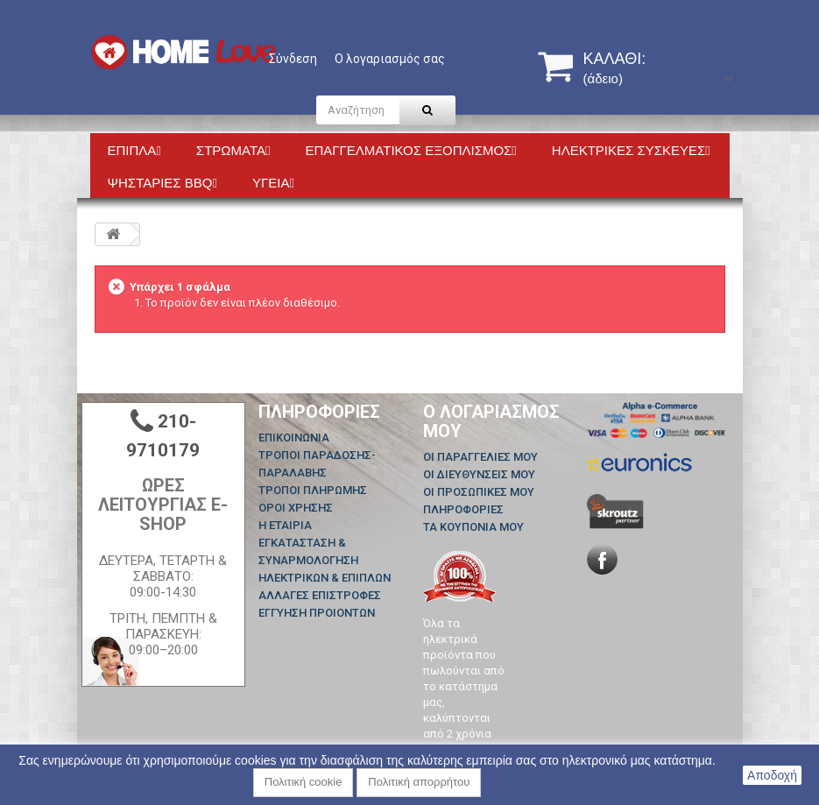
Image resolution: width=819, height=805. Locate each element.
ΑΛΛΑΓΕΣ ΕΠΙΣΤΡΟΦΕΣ (319, 595)
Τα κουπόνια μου (473, 526)
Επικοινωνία (293, 437)
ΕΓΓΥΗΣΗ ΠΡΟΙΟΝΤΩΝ (316, 612)
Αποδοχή (772, 775)
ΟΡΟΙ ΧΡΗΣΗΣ (295, 507)
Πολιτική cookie (303, 781)
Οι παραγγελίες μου (480, 456)
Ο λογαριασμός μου (491, 421)
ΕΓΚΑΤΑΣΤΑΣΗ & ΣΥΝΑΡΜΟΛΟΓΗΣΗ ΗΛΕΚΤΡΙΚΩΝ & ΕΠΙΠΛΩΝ (324, 560)
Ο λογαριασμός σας (390, 59)
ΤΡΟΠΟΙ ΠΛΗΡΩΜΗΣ (312, 490)
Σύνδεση (293, 59)
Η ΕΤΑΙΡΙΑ (285, 525)
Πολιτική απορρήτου (419, 781)
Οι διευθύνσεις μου (479, 474)
